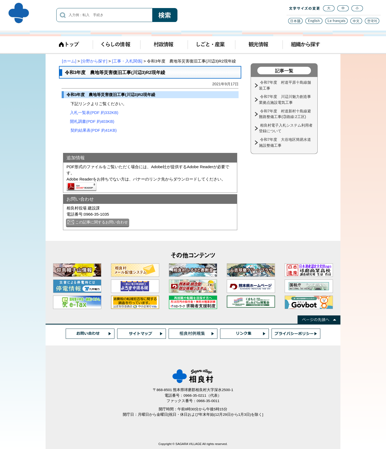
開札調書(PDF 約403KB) (92, 121)
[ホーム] (69, 61)
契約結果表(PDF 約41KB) (93, 130)
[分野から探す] (94, 61)
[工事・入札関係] (127, 61)
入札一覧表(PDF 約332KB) (94, 112)
